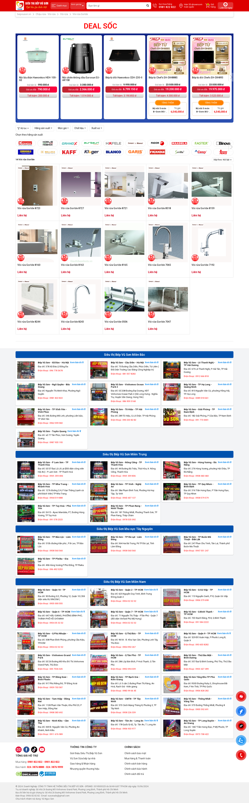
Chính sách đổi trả (134, 774)
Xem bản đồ (77, 362)
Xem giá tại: (78, 5)
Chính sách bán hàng (135, 763)
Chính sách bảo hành (135, 768)
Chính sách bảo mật (135, 753)
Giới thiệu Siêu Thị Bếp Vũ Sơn (86, 753)
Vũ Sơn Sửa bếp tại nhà (82, 758)
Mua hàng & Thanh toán (137, 758)
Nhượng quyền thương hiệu (84, 768)
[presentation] (231, 77)
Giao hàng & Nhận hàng (82, 763)
